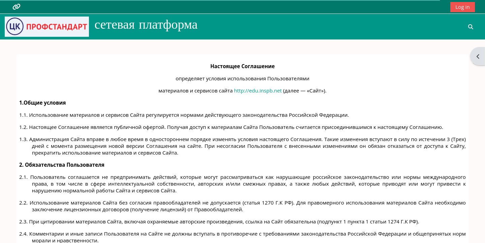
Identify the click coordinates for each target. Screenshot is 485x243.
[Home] (47, 26)
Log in (462, 6)
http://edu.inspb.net (258, 90)
